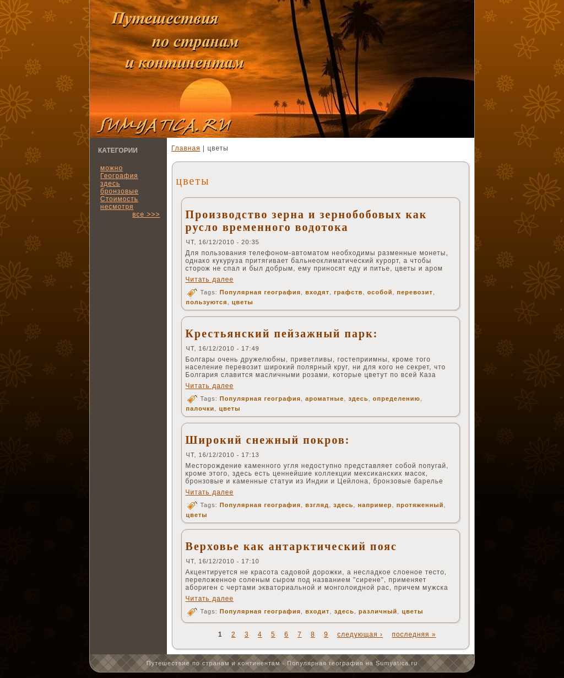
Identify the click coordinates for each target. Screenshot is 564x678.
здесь (358, 398)
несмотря (117, 207)
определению (396, 398)
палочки (200, 408)
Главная (185, 148)
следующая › (360, 634)
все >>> (146, 214)
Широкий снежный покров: (268, 440)
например (375, 505)
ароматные (324, 398)
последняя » (414, 634)
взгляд (317, 505)
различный (378, 611)
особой (380, 292)
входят (317, 292)
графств (348, 292)
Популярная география (260, 292)
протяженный (420, 505)
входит (317, 611)
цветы (242, 302)
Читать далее (210, 279)
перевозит (415, 292)
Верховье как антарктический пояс (291, 546)
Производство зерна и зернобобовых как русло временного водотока (306, 220)
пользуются (206, 302)
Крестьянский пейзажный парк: (282, 333)
